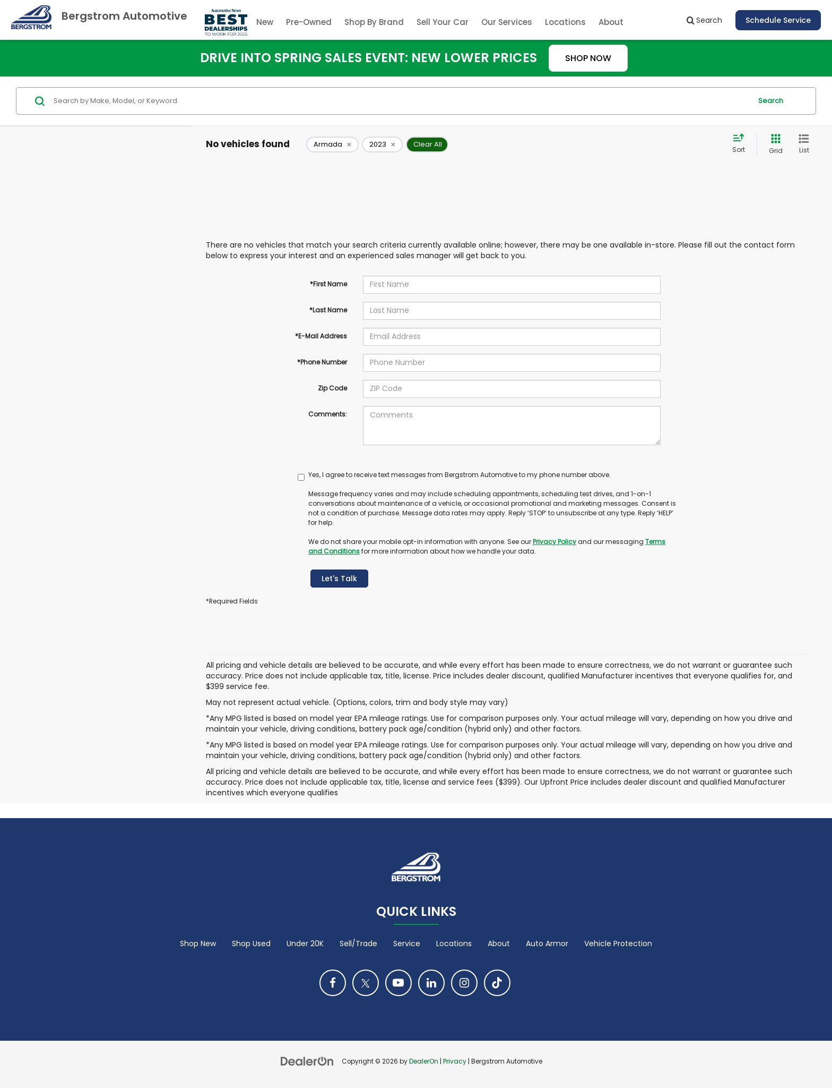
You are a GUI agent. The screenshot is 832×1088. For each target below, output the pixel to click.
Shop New (198, 943)
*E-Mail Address (321, 336)
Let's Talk (339, 578)
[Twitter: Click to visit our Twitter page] (365, 983)
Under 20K (305, 943)
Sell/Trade (358, 943)
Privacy (454, 1061)
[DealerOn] (307, 1061)
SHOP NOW (588, 58)
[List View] (804, 144)
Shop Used (251, 943)
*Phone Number (322, 362)
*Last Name (328, 309)
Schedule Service (778, 20)
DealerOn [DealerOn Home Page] (423, 1061)
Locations (565, 22)
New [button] (264, 22)
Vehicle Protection (618, 943)
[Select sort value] (742, 144)
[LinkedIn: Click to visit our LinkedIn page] (431, 983)
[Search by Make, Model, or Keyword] (401, 101)
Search (770, 101)
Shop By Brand (374, 22)
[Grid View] (774, 144)
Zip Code (332, 388)
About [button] (611, 22)
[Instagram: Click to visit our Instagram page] (464, 983)
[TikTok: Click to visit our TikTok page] (497, 983)
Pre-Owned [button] (309, 22)
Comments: (327, 414)
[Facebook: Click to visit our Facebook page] (332, 983)
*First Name (328, 283)
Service (406, 943)
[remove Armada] (332, 144)
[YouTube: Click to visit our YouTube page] (398, 983)
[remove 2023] (382, 144)
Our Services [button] (506, 22)
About (499, 943)
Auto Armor (547, 943)
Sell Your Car (443, 22)
